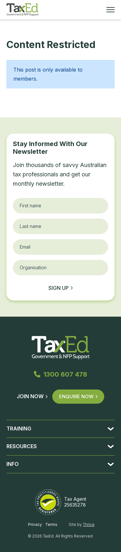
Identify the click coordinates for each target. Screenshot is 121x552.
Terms (51, 524)
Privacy (35, 524)
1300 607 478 (60, 374)
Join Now (32, 396)
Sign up (60, 288)
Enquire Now (78, 396)
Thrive (89, 524)
